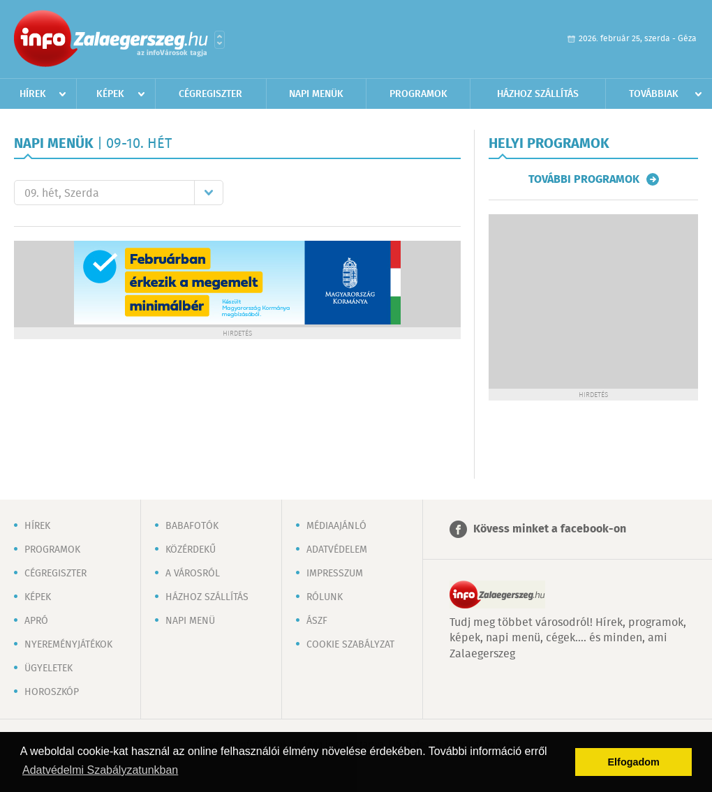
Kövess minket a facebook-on (549, 529)
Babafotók (191, 526)
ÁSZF (316, 621)
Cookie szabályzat (350, 644)
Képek (110, 94)
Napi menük (316, 94)
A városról (192, 573)
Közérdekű (190, 550)
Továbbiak (653, 94)
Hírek (33, 94)
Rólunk (324, 597)
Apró (36, 621)
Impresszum (334, 573)
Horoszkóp (51, 692)
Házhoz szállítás (538, 94)
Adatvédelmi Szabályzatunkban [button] (100, 770)
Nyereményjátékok (68, 644)
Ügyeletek (48, 668)
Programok (418, 94)
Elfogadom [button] (634, 762)
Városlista (219, 40)
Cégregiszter (210, 94)
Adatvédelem (336, 550)
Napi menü (190, 621)
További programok (583, 179)
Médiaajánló (336, 526)
